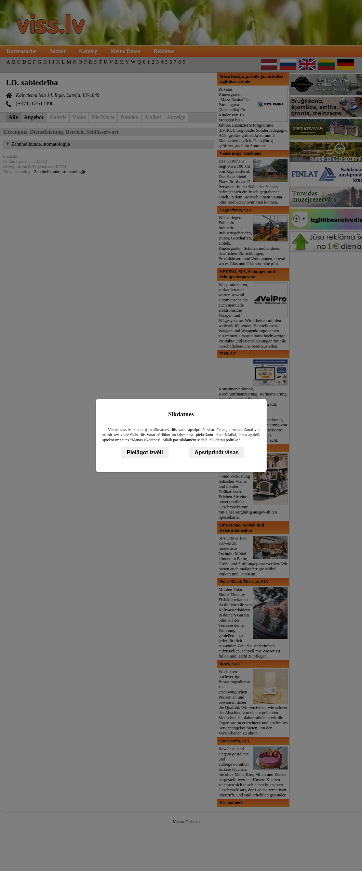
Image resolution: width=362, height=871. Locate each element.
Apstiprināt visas (217, 452)
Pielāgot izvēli (145, 452)
